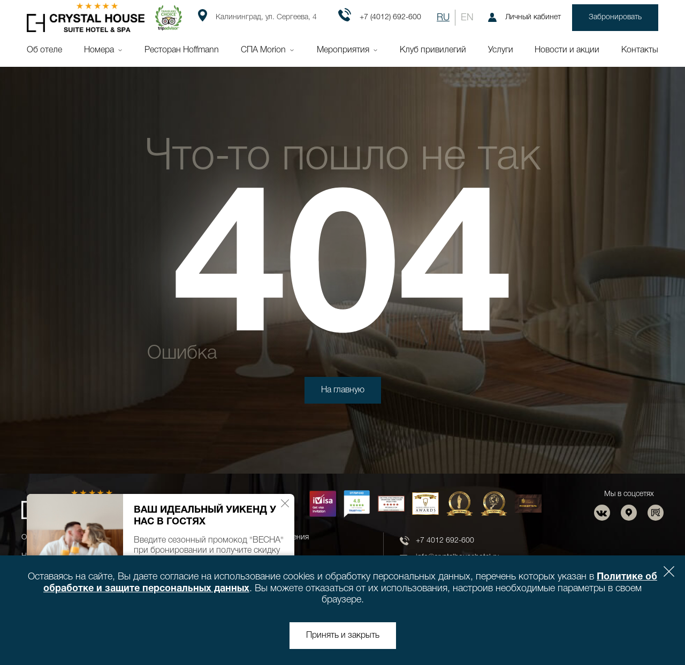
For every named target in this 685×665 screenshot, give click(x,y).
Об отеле (44, 50)
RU (443, 17)
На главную (342, 390)
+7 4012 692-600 (445, 540)
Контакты (639, 50)
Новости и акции (567, 50)
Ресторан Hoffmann (181, 50)
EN (467, 17)
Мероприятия (343, 50)
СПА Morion (263, 50)
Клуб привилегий (433, 50)
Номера (99, 50)
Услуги (500, 50)
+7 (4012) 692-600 (379, 17)
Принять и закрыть (342, 635)
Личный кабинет (524, 17)
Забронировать (615, 17)
